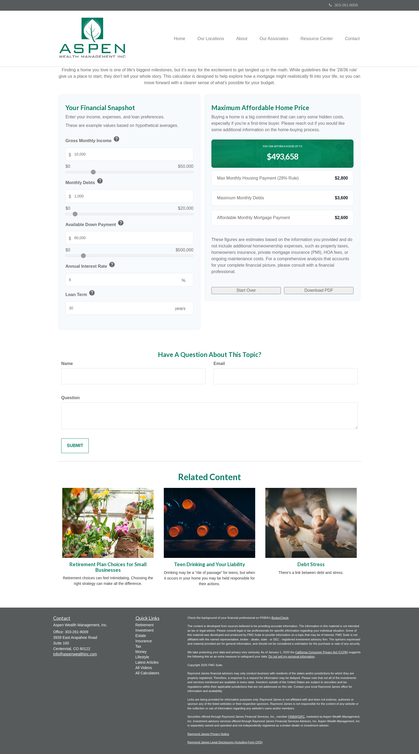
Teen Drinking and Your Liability (209, 564)
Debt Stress (311, 564)
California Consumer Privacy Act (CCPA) (321, 652)
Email (219, 363)
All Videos (143, 668)
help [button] (116, 139)
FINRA (292, 716)
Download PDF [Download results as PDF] (318, 290)
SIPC (301, 716)
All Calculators (147, 673)
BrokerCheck (280, 617)
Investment (144, 630)
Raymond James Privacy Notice (208, 734)
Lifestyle (142, 657)
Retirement (144, 625)
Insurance (143, 641)
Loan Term (80, 294)
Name (67, 363)
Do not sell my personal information (292, 656)
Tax (138, 646)
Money (141, 652)
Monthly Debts (84, 182)
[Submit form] (75, 445)
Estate (140, 635)
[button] (205, 38)
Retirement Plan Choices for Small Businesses (108, 567)
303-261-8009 (343, 5)
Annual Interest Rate (90, 265)
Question (70, 397)
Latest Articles (147, 662)
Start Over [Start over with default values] (246, 290)
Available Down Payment (95, 224)
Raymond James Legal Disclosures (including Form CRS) (225, 742)
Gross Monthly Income (92, 140)
